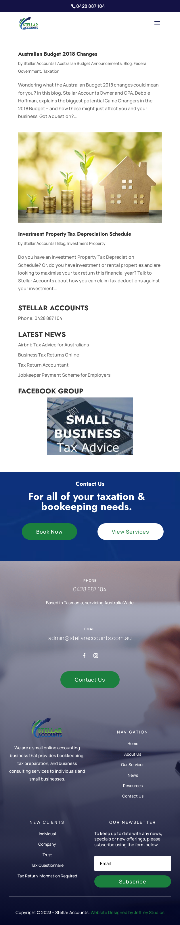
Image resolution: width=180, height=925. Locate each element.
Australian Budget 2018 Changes (57, 54)
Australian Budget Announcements (89, 63)
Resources (133, 785)
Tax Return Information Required (47, 876)
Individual (47, 833)
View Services (130, 531)
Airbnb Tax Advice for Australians (53, 345)
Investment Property (86, 243)
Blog (128, 63)
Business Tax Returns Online (48, 355)
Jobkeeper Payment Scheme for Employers (64, 375)
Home (132, 743)
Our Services (132, 764)
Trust (47, 855)
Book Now (49, 531)
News (133, 775)
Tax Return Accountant (43, 365)
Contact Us (90, 679)
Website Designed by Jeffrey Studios (127, 912)
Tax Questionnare (47, 865)
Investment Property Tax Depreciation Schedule (74, 234)
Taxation (51, 71)
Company (47, 844)
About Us (132, 754)
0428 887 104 (48, 318)
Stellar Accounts (39, 63)
